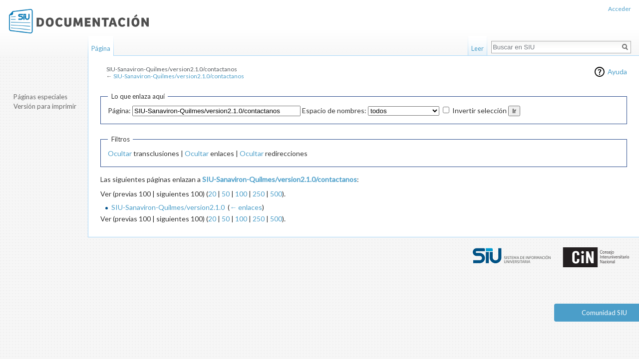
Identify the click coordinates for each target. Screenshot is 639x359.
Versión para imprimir (44, 106)
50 (226, 193)
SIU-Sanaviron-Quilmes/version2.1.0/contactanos (178, 76)
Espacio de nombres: (334, 110)
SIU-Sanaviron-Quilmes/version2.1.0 (168, 207)
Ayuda (617, 71)
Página (100, 48)
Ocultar (120, 153)
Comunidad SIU (604, 313)
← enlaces (246, 207)
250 (259, 193)
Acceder (619, 8)
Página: (119, 110)
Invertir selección (479, 110)
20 (212, 193)
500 (276, 193)
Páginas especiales (40, 97)
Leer (477, 48)
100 (241, 193)
